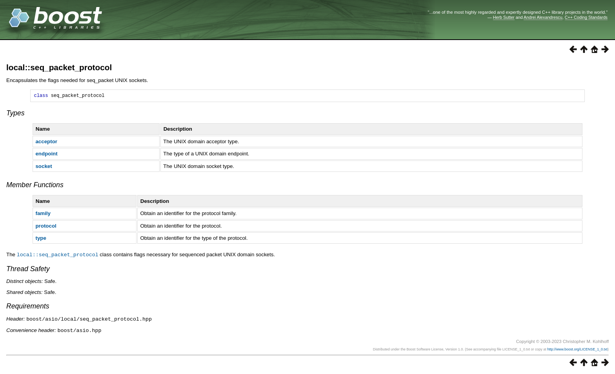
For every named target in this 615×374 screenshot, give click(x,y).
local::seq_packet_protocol (59, 67)
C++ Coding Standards (586, 17)
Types (15, 114)
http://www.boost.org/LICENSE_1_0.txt (577, 349)
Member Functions (35, 186)
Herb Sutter (504, 17)
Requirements (27, 307)
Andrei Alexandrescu (543, 17)
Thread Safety (28, 270)
